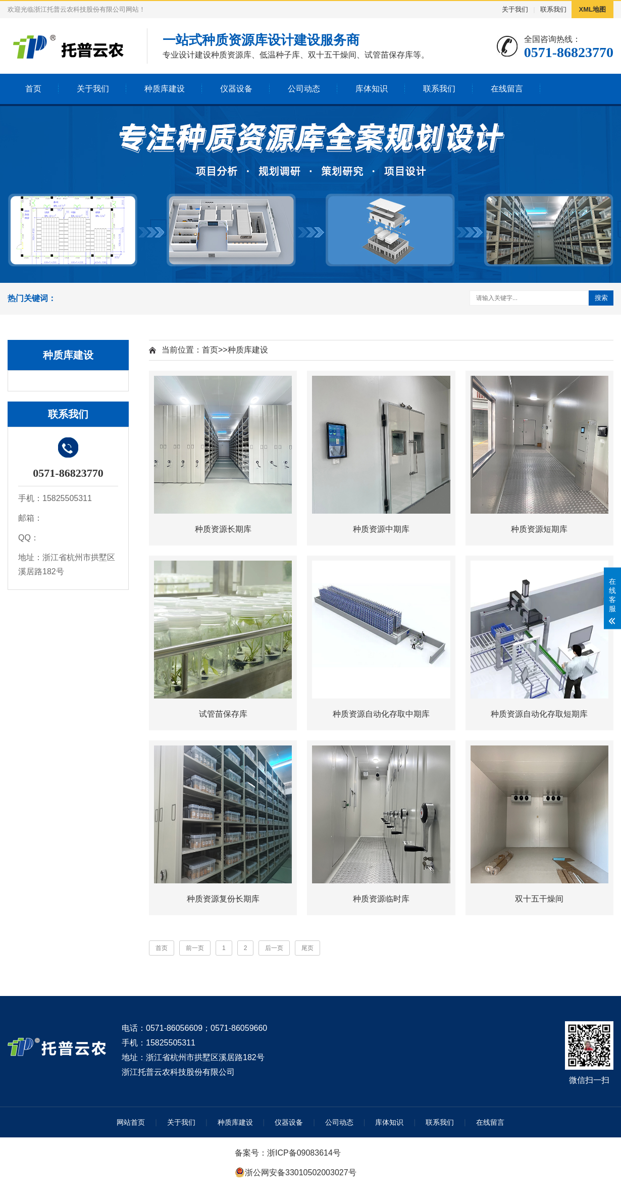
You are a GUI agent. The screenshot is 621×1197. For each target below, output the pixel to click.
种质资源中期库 (381, 529)
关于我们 (515, 9)
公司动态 (304, 88)
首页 (33, 88)
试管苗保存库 (223, 714)
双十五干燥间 (539, 898)
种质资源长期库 (223, 529)
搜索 (601, 298)
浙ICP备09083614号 (304, 1153)
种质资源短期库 (539, 529)
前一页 (195, 948)
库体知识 (371, 88)
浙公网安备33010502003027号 (300, 1172)
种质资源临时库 (381, 898)
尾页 (307, 948)
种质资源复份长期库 (223, 898)
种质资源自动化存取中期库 (381, 714)
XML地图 (592, 9)
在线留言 (507, 88)
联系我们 (553, 9)
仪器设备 (236, 88)
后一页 (274, 948)
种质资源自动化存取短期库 (539, 714)
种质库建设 (164, 88)
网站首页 (131, 1122)
